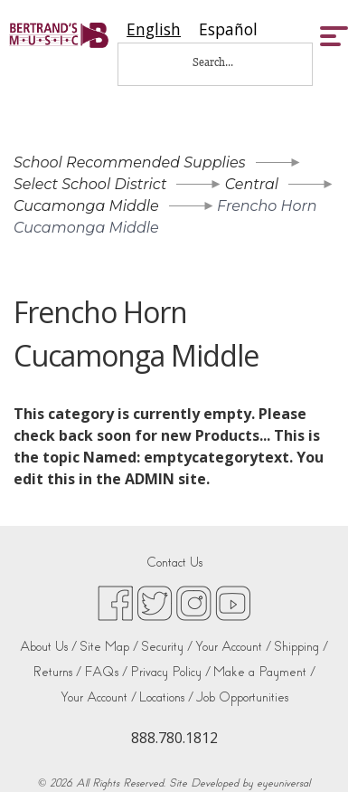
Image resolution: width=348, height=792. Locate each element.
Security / (167, 646)
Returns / (57, 672)
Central (252, 184)
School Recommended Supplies (130, 162)
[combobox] (154, 29)
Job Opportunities (242, 697)
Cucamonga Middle (86, 206)
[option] (228, 29)
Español (228, 29)
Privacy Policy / (170, 672)
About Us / (48, 646)
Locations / (166, 697)
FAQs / (105, 672)
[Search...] (225, 62)
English (154, 29)
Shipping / (301, 646)
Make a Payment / (264, 672)
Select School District (90, 184)
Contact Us (174, 562)
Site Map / (109, 646)
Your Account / (233, 646)
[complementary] (307, 751)
